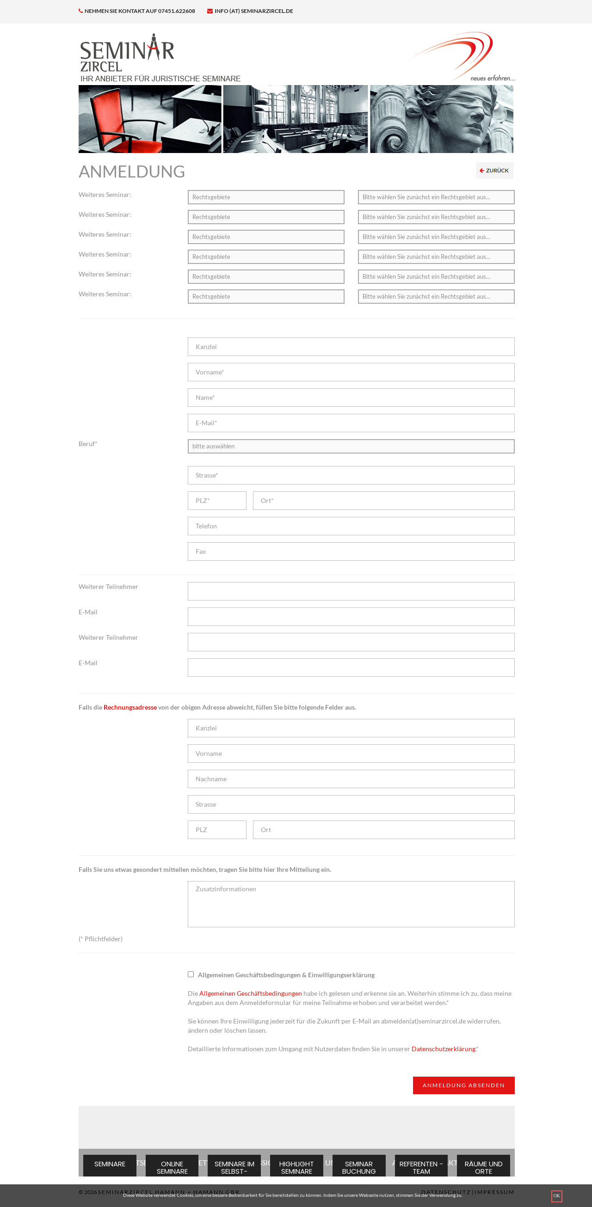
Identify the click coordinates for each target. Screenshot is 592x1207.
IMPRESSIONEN (262, 1162)
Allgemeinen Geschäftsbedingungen (250, 993)
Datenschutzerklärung (443, 1049)
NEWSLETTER (197, 1162)
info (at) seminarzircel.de (250, 10)
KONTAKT (440, 1162)
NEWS (366, 1162)
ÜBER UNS (322, 1162)
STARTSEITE (138, 1162)
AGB (399, 1162)
